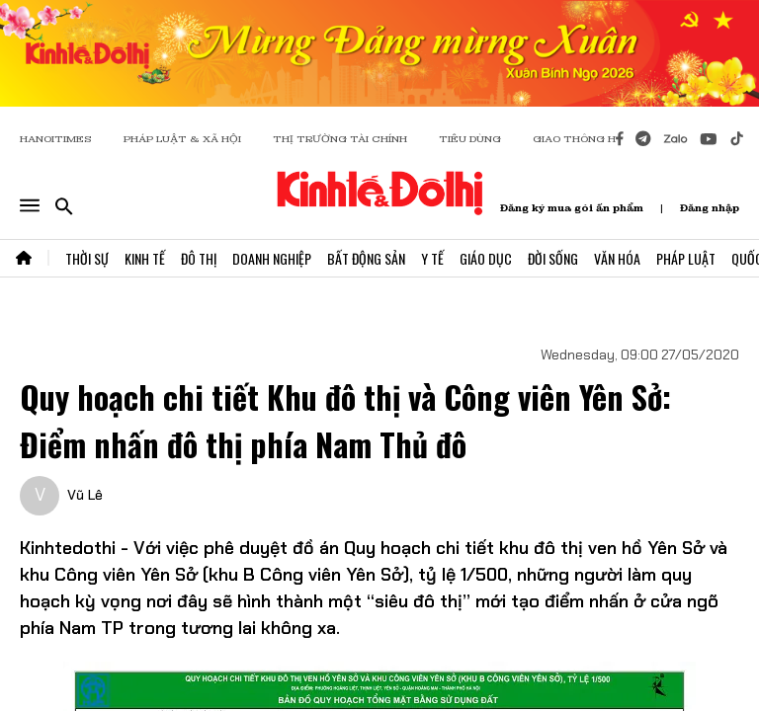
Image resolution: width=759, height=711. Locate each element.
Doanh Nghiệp (271, 258)
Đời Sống (553, 258)
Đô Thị (198, 258)
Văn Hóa (617, 258)
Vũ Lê (85, 495)
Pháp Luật (686, 258)
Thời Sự (87, 258)
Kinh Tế (145, 258)
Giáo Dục (486, 258)
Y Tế (432, 258)
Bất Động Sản (366, 258)
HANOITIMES (56, 138)
